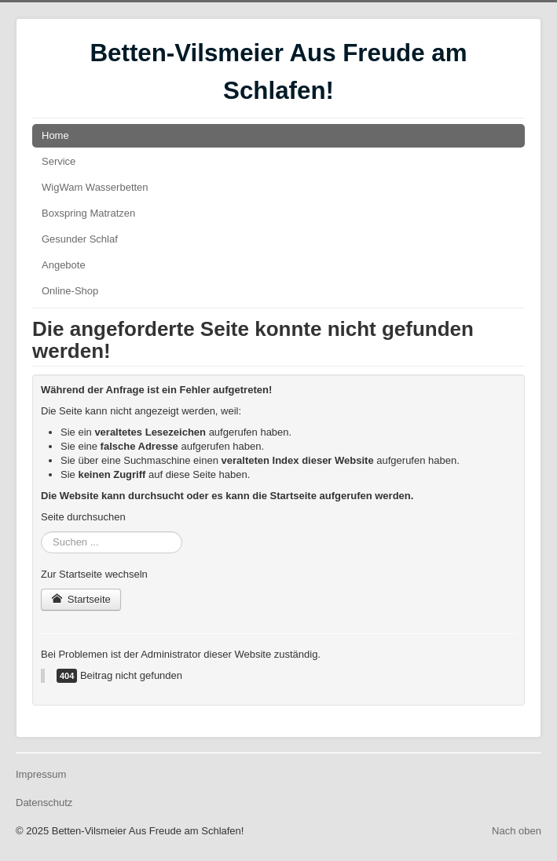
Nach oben (516, 831)
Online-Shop (70, 291)
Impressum (41, 774)
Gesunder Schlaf (80, 239)
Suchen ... (41, 531)
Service (58, 161)
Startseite (81, 599)
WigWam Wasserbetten (95, 187)
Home (55, 135)
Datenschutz (44, 802)
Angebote (64, 265)
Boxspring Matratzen (88, 213)
